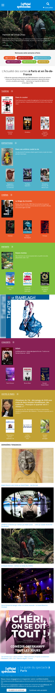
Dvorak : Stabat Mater (45, 384)
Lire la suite (6, 45)
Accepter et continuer (16, 690)
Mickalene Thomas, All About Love (45, 185)
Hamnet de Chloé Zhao (13, 34)
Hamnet (10, 236)
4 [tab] (30, 48)
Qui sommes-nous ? (7, 657)
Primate (45, 236)
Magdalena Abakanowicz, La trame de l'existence (10, 186)
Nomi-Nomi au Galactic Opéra (45, 289)
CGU (14, 658)
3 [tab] (28, 48)
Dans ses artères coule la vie (27, 149)
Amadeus (27, 132)
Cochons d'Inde (10, 133)
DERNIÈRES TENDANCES (11, 445)
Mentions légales (22, 658)
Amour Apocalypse (27, 236)
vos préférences (44, 684)
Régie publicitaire (29, 657)
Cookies (30, 658)
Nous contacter (18, 657)
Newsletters (4, 658)
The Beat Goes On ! (27, 185)
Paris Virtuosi (10, 383)
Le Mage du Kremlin (23, 201)
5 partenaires (14, 684)
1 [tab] (25, 48)
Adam (17, 348)
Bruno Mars (27, 383)
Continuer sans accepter (38, 690)
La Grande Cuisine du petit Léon (27, 289)
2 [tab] (27, 48)
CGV (10, 658)
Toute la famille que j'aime (45, 133)
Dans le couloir (21, 97)
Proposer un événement (42, 657)
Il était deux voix (10, 288)
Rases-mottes (21, 253)
